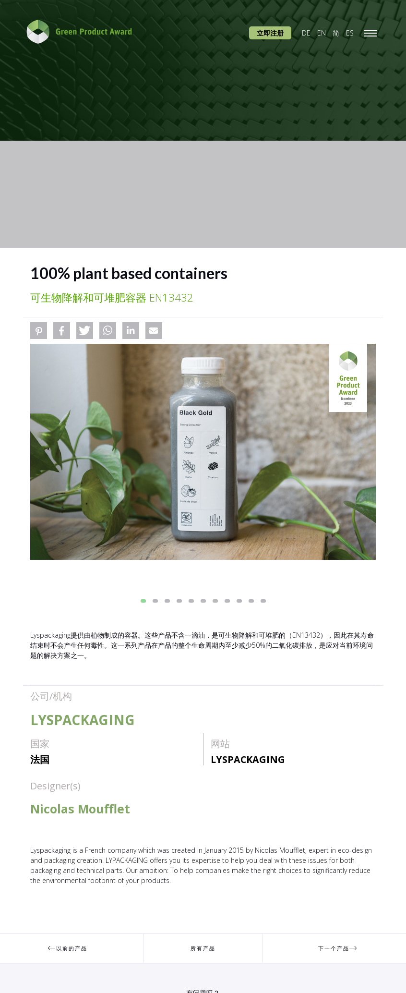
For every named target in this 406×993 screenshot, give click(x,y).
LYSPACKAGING (248, 759)
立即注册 (270, 32)
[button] (38, 330)
